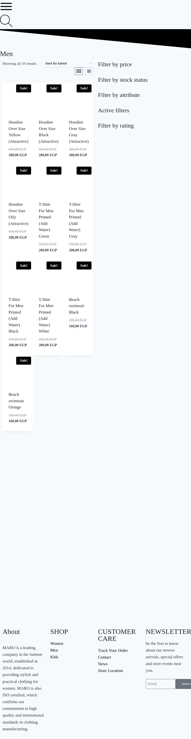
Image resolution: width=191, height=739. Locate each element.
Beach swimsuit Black (76, 306)
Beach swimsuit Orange (16, 400)
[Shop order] (68, 63)
